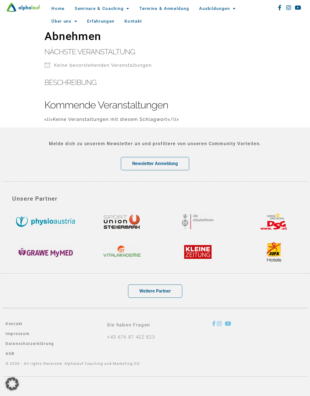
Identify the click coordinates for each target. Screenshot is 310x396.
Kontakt (133, 21)
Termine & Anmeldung (164, 8)
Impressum (18, 333)
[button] (12, 384)
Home (58, 8)
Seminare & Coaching (102, 9)
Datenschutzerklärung (31, 343)
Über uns (64, 21)
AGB (10, 353)
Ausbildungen (217, 9)
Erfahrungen (100, 21)
